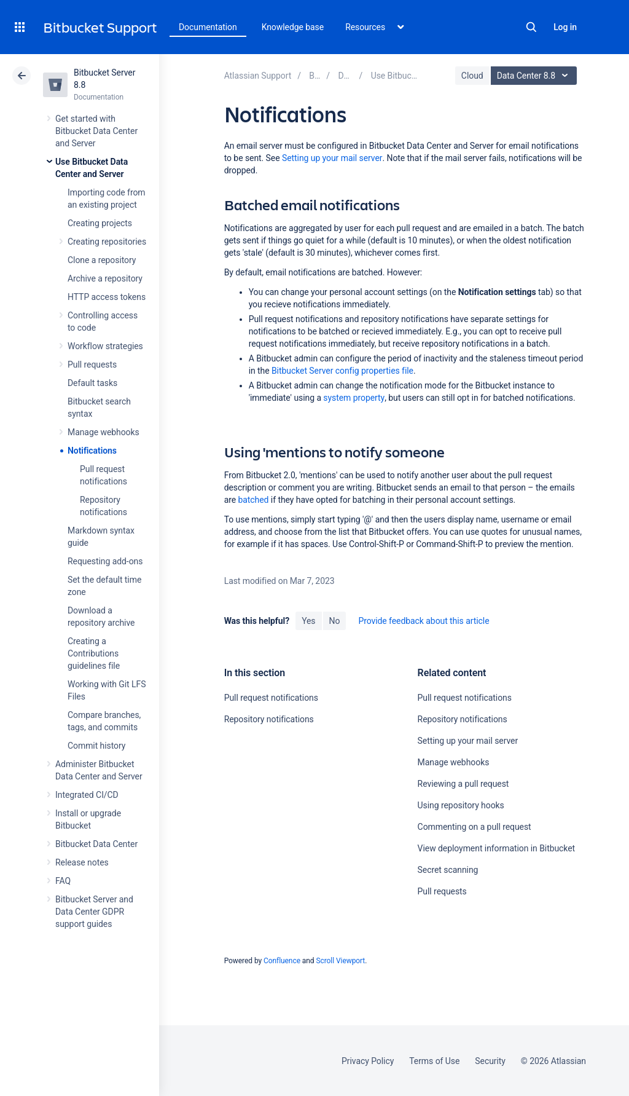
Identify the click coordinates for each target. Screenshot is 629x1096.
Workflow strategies (105, 346)
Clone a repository (102, 260)
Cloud (472, 76)
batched (253, 500)
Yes (308, 621)
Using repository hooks (461, 805)
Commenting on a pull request (474, 827)
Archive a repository (105, 278)
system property (354, 398)
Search (531, 27)
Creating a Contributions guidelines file (94, 653)
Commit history (96, 746)
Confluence (282, 960)
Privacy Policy (368, 1061)
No (334, 621)
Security (490, 1061)
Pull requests (92, 364)
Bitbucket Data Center (96, 844)
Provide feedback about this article (423, 621)
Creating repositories (107, 241)
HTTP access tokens (107, 297)
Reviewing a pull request (463, 784)
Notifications (92, 450)
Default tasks (92, 383)
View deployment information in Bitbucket (497, 848)
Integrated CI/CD (87, 795)
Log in (565, 27)
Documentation (208, 27)
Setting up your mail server (332, 158)
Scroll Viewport (340, 960)
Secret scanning (448, 870)
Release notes (82, 862)
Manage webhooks (103, 432)
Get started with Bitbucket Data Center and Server (96, 131)
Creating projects (100, 223)
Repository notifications (269, 719)
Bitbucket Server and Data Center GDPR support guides (94, 911)
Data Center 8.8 (535, 75)
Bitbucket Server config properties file (342, 371)
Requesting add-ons (105, 561)
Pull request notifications (271, 698)
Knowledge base (293, 27)
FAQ (63, 881)
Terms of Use (434, 1061)
